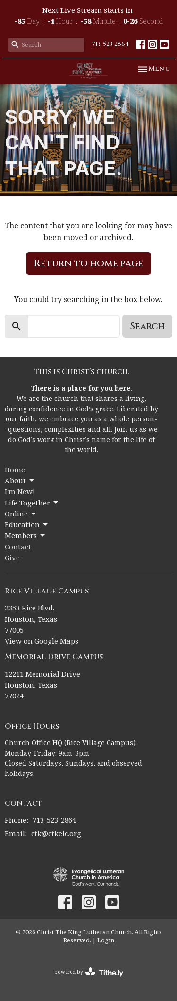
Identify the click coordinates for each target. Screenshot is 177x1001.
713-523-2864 (110, 44)
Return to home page (88, 263)
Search (147, 326)
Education (27, 525)
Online (21, 514)
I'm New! (20, 491)
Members (25, 535)
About (20, 481)
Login (105, 940)
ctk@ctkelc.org (56, 833)
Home (15, 469)
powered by (88, 972)
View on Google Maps (41, 640)
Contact (18, 546)
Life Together (32, 503)
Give (12, 557)
